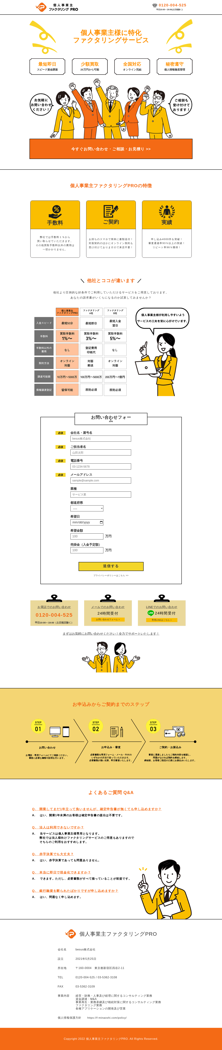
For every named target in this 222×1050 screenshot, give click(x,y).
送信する (111, 566)
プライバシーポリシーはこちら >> (111, 575)
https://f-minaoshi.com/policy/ (107, 1017)
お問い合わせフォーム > (108, 619)
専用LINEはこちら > (162, 620)
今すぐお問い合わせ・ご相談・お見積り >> (111, 148)
